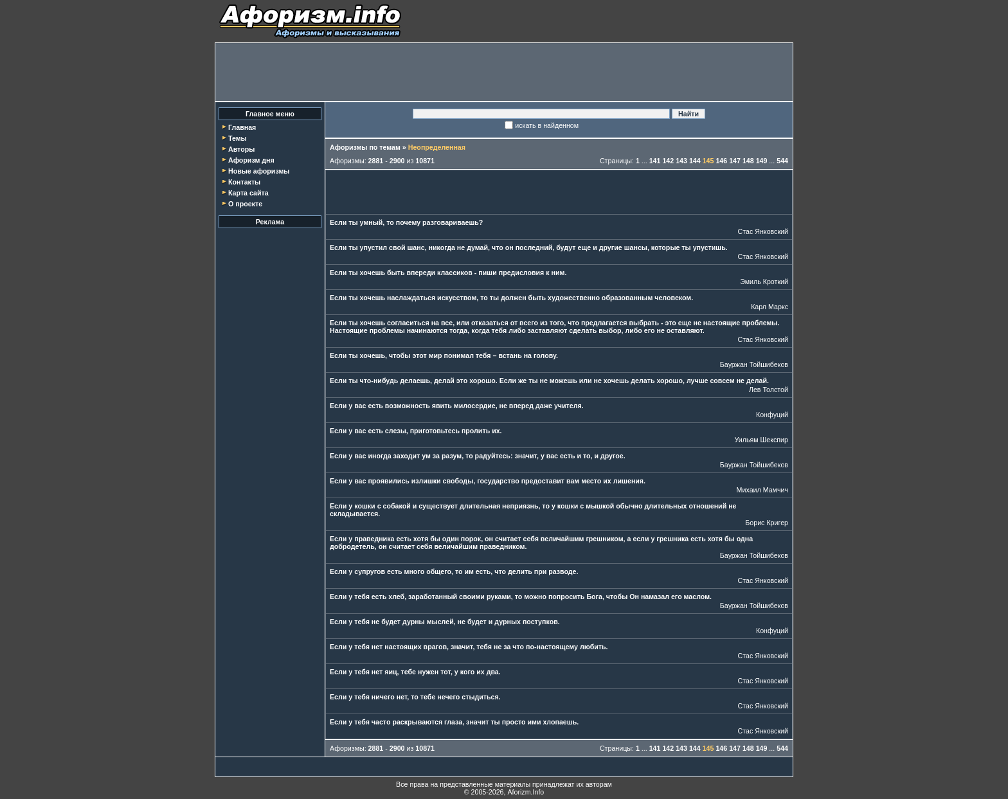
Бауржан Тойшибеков (754, 364)
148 (748, 161)
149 (762, 161)
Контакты (244, 182)
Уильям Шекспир (761, 440)
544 (782, 161)
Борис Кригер (766, 522)
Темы (237, 138)
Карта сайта (248, 193)
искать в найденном (547, 125)
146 (721, 161)
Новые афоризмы (258, 171)
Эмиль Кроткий (764, 281)
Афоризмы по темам (365, 147)
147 (735, 161)
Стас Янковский (763, 231)
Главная (242, 127)
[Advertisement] (504, 72)
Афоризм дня (251, 160)
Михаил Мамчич (762, 490)
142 (668, 161)
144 (695, 161)
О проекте (245, 204)
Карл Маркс (769, 306)
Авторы (241, 149)
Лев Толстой (768, 389)
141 (655, 161)
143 (681, 161)
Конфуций (772, 414)
